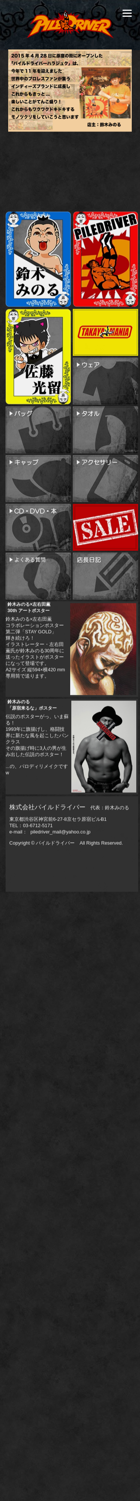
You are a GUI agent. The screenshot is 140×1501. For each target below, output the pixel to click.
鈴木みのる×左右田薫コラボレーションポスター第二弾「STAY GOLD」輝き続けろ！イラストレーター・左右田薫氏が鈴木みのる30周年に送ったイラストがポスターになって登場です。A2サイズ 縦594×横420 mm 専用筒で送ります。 (35, 702)
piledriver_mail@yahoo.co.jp (60, 891)
